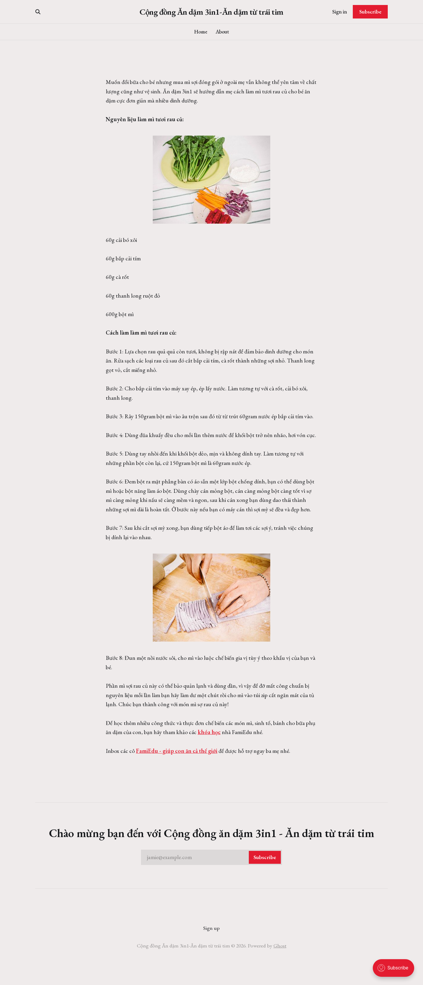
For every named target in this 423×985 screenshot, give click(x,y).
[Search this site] (37, 11)
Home (200, 31)
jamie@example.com (214, 857)
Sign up (211, 928)
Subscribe (370, 11)
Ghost (279, 945)
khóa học (209, 732)
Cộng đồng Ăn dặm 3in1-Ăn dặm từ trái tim (211, 12)
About (222, 31)
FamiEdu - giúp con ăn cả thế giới (176, 751)
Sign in (339, 11)
